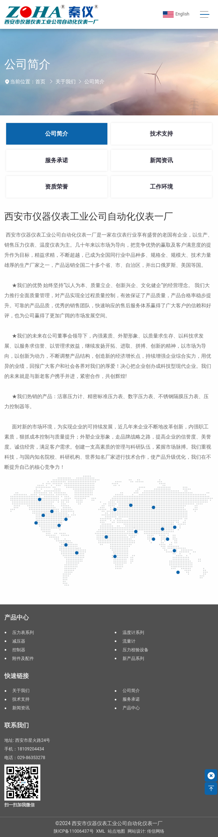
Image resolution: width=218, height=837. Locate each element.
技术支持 (161, 133)
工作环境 (161, 186)
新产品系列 (133, 658)
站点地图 (116, 831)
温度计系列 (133, 632)
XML (100, 831)
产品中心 (16, 617)
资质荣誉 (56, 186)
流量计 (129, 641)
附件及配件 (23, 658)
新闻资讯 (161, 160)
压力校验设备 (135, 649)
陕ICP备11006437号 (73, 831)
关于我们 (65, 81)
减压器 (18, 641)
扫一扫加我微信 (19, 804)
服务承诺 (56, 160)
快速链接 (16, 675)
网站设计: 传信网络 (146, 831)
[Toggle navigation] (205, 14)
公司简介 (94, 81)
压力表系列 (23, 632)
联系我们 (16, 725)
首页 (40, 81)
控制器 (18, 649)
